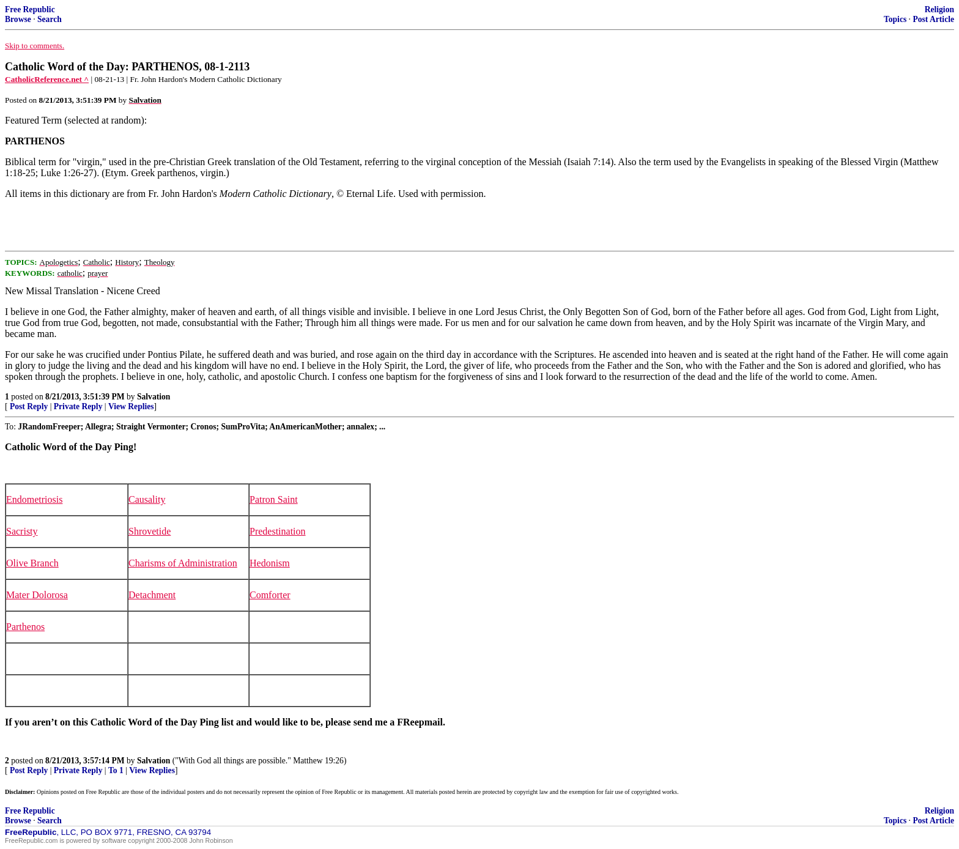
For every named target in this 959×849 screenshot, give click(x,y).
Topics (895, 19)
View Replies (131, 406)
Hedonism (270, 563)
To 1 (116, 770)
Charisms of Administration (182, 563)
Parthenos (25, 626)
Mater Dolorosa (37, 595)
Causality (146, 499)
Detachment (152, 595)
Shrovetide (149, 531)
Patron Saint (274, 499)
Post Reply (29, 406)
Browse (18, 19)
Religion (939, 9)
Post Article (933, 19)
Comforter (270, 595)
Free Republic (30, 9)
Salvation (153, 396)
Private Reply (78, 406)
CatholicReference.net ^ (47, 79)
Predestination (278, 531)
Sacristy (22, 531)
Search (49, 19)
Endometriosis (34, 499)
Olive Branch (32, 563)
